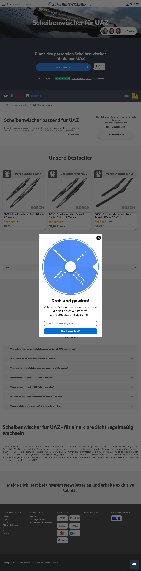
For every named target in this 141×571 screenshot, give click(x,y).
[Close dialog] (98, 242)
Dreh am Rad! (70, 335)
